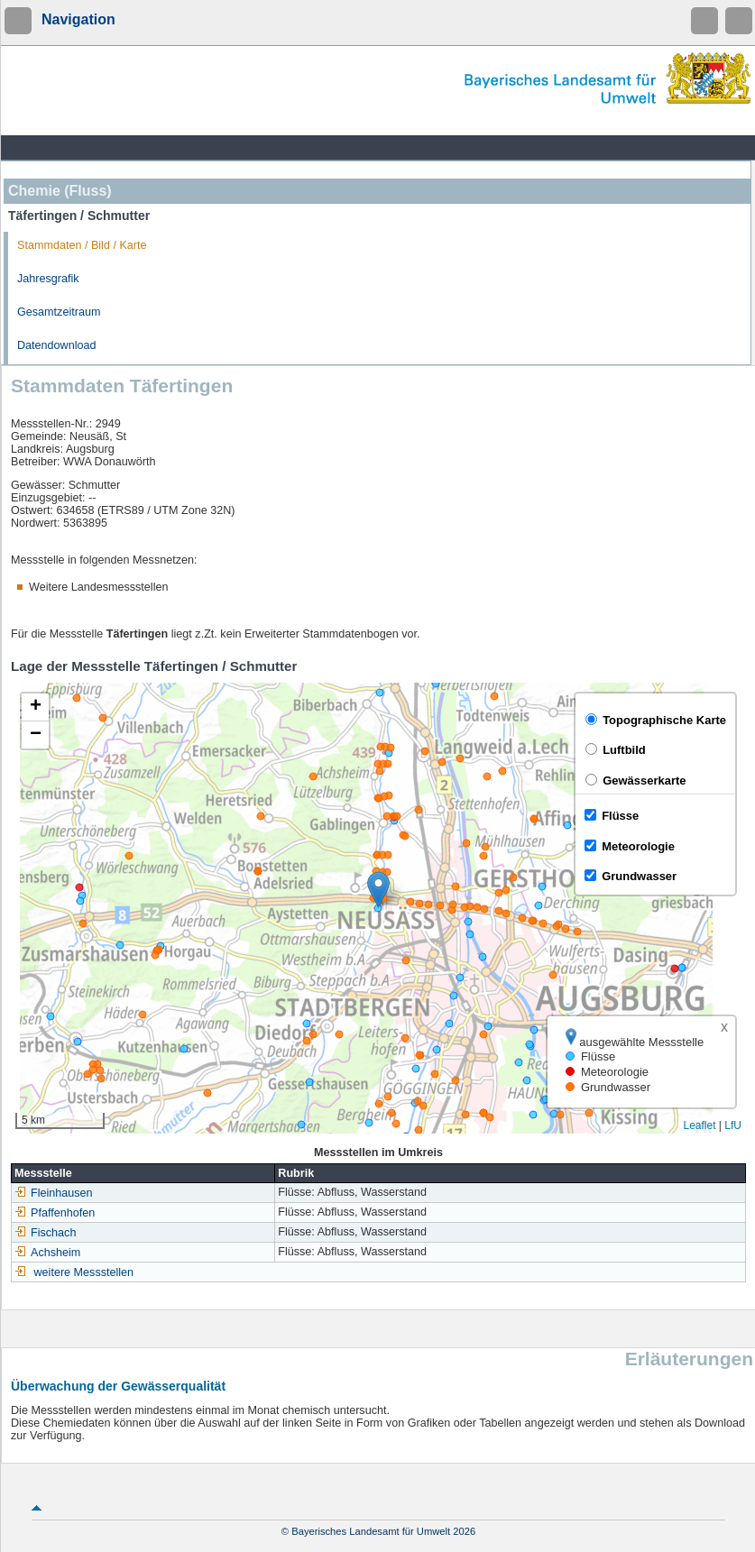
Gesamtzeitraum (58, 312)
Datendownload (57, 345)
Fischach (45, 1232)
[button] (378, 889)
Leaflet (699, 1125)
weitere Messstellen (84, 1272)
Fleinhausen (53, 1193)
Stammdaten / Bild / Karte (82, 245)
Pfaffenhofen (54, 1213)
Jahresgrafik (48, 278)
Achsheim (47, 1252)
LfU (732, 1125)
